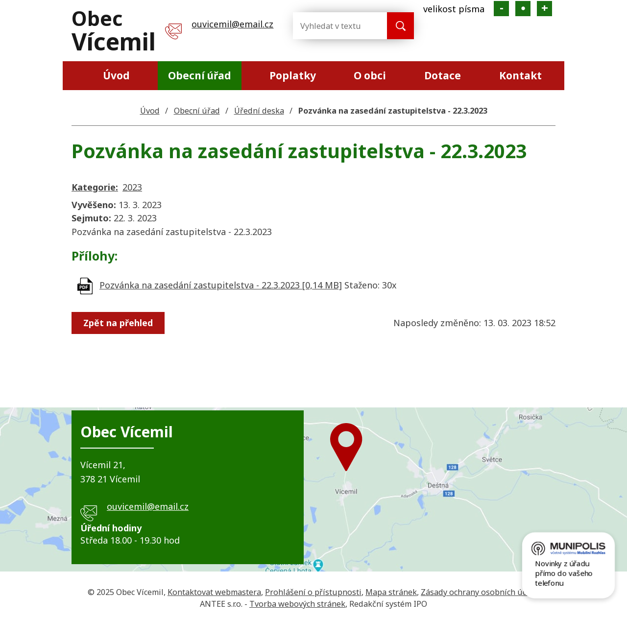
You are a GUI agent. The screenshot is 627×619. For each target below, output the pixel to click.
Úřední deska (259, 110)
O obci (370, 75)
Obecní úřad (199, 75)
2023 (132, 187)
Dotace (442, 75)
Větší (544, 8)
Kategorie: (95, 187)
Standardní (523, 8)
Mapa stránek (391, 592)
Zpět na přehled (119, 323)
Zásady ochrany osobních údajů (480, 592)
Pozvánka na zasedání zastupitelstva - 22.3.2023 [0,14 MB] (220, 285)
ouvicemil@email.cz (232, 24)
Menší (501, 8)
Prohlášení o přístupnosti (313, 592)
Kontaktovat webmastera (214, 592)
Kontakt (520, 75)
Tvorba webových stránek (297, 603)
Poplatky (292, 75)
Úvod (116, 75)
